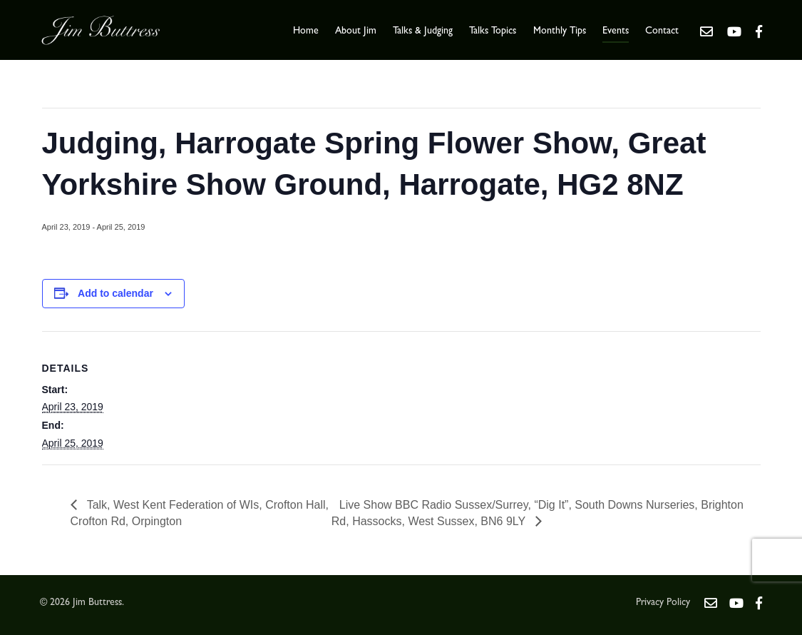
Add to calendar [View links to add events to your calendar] (115, 293)
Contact (662, 31)
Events (615, 31)
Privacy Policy (663, 603)
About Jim (355, 31)
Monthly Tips (559, 31)
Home (306, 31)
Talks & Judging (423, 31)
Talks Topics (492, 31)
